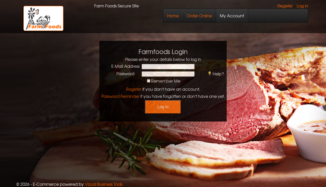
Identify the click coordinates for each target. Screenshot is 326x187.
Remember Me (165, 81)
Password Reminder (120, 96)
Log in (302, 6)
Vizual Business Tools (104, 184)
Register (285, 6)
